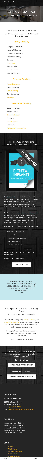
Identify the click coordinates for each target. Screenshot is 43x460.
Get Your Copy (21, 264)
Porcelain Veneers (13, 84)
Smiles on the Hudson (12, 398)
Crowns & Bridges (13, 115)
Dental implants (10, 197)
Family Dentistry (21, 42)
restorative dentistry (11, 322)
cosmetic (32, 320)
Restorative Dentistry (21, 103)
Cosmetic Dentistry (21, 79)
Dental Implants (12, 121)
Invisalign (10, 97)
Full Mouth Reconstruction (16, 128)
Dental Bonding (12, 91)
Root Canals (11, 63)
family (26, 320)
